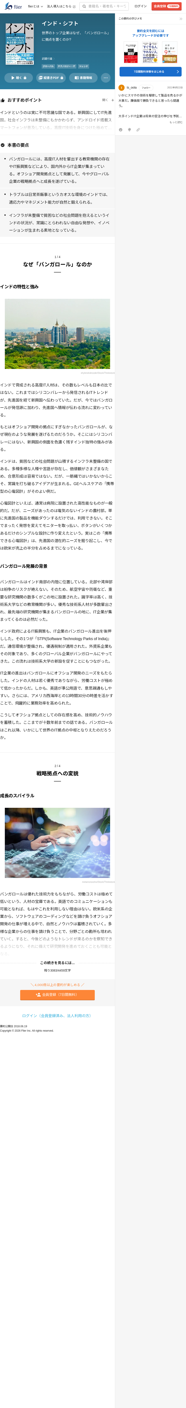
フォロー (146, 88)
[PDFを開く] (51, 78)
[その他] (106, 78)
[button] (150, 109)
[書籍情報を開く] (83, 78)
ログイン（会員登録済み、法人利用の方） (57, 1016)
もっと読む (176, 122)
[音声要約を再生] (18, 78)
